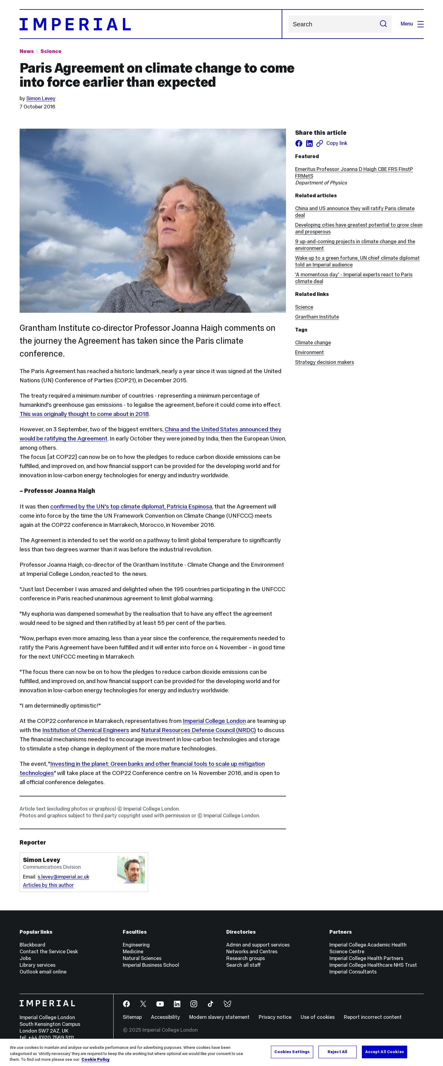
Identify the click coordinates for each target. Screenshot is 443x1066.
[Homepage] (151, 24)
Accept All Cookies (384, 1051)
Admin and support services (258, 945)
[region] (221, 1052)
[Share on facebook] (298, 143)
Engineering (136, 945)
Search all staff (243, 965)
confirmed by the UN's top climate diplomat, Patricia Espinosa (131, 506)
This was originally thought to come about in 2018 (84, 414)
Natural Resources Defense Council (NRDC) (198, 730)
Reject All (337, 1051)
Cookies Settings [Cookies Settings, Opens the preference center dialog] (292, 1051)
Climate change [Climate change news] (313, 342)
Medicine (133, 951)
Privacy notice (275, 1017)
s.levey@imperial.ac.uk (63, 877)
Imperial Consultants (353, 972)
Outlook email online (43, 972)
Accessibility (165, 1017)
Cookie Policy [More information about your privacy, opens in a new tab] (95, 1059)
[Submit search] (383, 24)
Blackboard (32, 945)
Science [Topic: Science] (51, 51)
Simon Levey (40, 98)
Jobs (25, 958)
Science (304, 307)
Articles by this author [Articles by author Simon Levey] (48, 885)
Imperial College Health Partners (366, 958)
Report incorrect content (373, 1017)
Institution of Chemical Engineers (85, 730)
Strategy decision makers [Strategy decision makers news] (324, 362)
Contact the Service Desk (49, 951)
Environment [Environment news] (309, 352)
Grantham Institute (317, 317)
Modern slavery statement (219, 1017)
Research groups (245, 958)
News (27, 51)
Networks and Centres (251, 951)
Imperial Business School (151, 965)
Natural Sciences (142, 958)
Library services (37, 965)
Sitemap (132, 1017)
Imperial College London (214, 720)
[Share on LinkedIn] (309, 143)
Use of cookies (318, 1017)
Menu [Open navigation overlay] (412, 24)
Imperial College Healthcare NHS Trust (373, 965)
